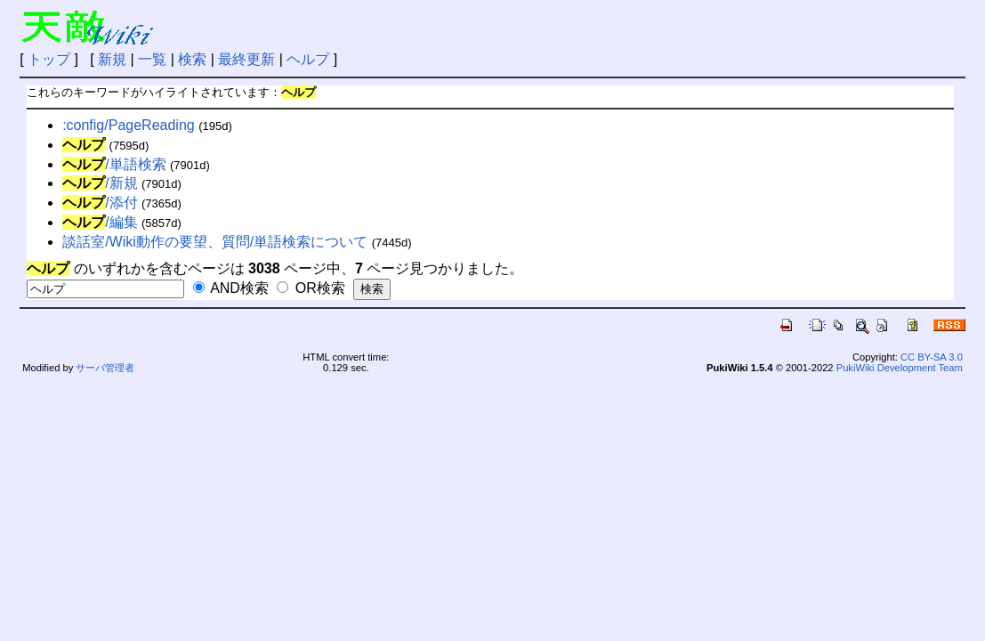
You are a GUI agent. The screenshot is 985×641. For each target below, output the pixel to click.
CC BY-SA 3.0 (931, 357)
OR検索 (310, 288)
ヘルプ (308, 59)
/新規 (99, 183)
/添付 (99, 202)
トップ (49, 59)
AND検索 (231, 288)
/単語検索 (114, 164)
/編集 (99, 222)
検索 (192, 59)
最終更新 (246, 59)
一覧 (152, 59)
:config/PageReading (128, 125)
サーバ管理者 (105, 367)
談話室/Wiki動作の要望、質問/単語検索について (214, 241)
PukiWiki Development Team (899, 367)
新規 (112, 59)
